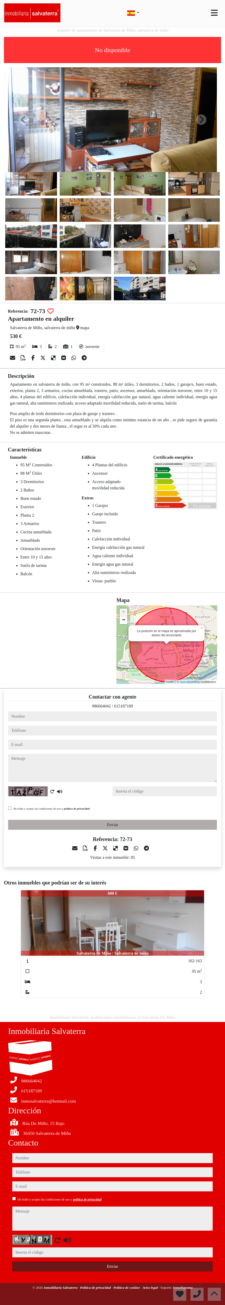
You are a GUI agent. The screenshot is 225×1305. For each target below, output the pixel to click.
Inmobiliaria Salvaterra (61, 1288)
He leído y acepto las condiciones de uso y (51, 808)
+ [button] (123, 612)
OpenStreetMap (190, 681)
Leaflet (170, 681)
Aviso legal (150, 1288)
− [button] (123, 620)
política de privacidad (77, 808)
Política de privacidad (96, 1288)
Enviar (112, 824)
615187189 (123, 706)
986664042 (101, 706)
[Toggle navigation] (214, 13)
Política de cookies (126, 1288)
